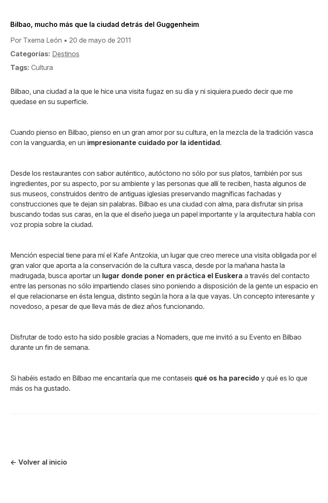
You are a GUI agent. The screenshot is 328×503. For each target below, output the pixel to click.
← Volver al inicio (38, 462)
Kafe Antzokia (135, 255)
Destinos (65, 53)
